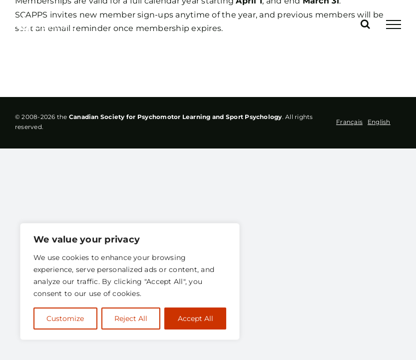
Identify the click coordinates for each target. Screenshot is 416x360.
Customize (65, 318)
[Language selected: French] (366, 122)
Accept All (195, 318)
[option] (379, 122)
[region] (130, 281)
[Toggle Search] (365, 24)
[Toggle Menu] (393, 24)
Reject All (130, 318)
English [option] (379, 122)
